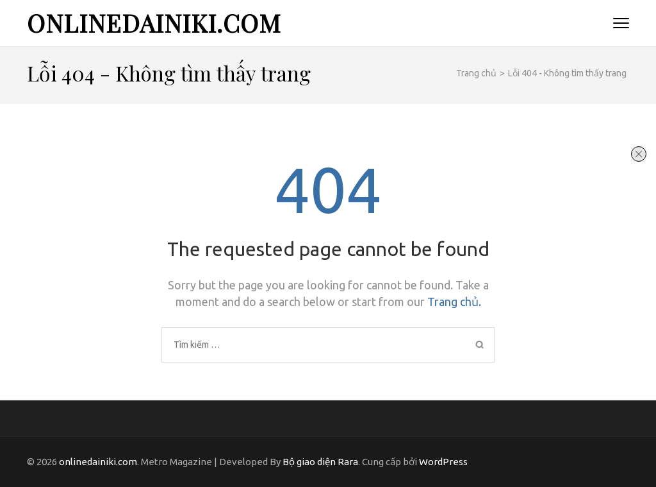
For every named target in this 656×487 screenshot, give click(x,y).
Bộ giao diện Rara (320, 461)
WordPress (443, 461)
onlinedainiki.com (154, 22)
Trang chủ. (454, 301)
